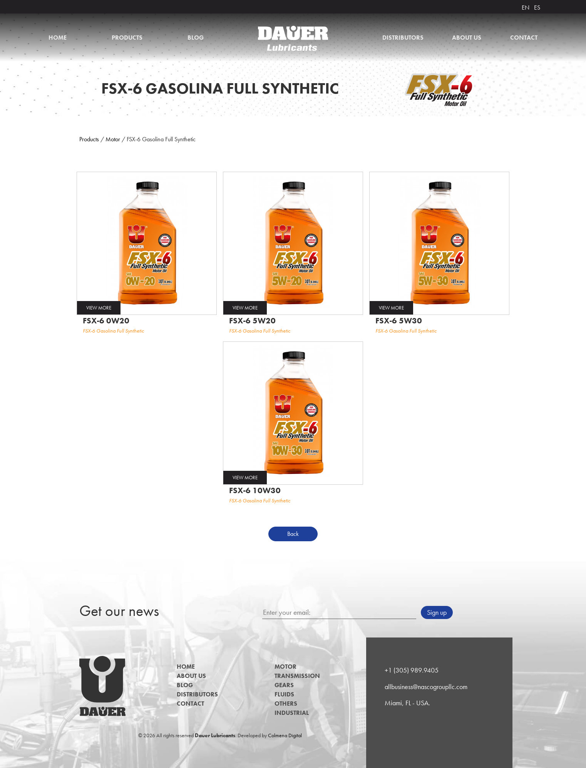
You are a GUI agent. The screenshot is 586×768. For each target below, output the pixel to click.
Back (293, 534)
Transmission (297, 676)
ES (537, 7)
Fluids (284, 694)
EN (525, 7)
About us (466, 37)
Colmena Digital (285, 735)
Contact (523, 37)
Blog (196, 37)
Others (286, 703)
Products (127, 37)
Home (58, 37)
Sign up (437, 612)
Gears (284, 685)
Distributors (403, 37)
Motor (112, 139)
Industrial (292, 713)
